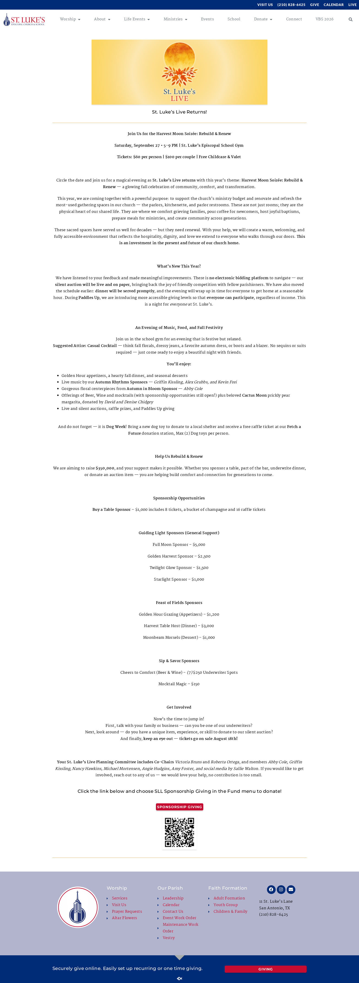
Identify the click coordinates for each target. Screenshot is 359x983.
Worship (70, 19)
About (102, 19)
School (234, 19)
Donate (263, 19)
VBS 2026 (325, 19)
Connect (294, 19)
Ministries (175, 19)
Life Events (137, 19)
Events (207, 19)
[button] (350, 19)
